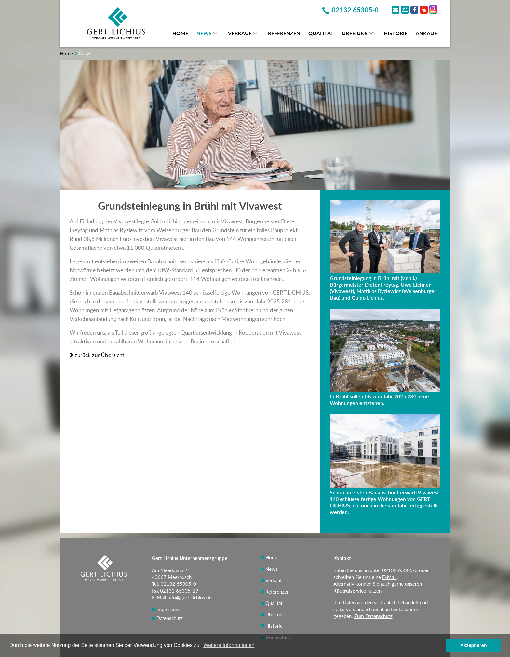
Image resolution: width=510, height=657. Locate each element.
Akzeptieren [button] (473, 645)
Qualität (321, 33)
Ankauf (426, 33)
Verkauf (240, 33)
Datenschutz (169, 618)
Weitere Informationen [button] (228, 645)
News (204, 33)
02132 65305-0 (400, 570)
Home (180, 33)
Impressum (168, 609)
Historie (396, 33)
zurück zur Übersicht (97, 355)
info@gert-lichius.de (190, 597)
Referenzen (284, 33)
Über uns (355, 33)
